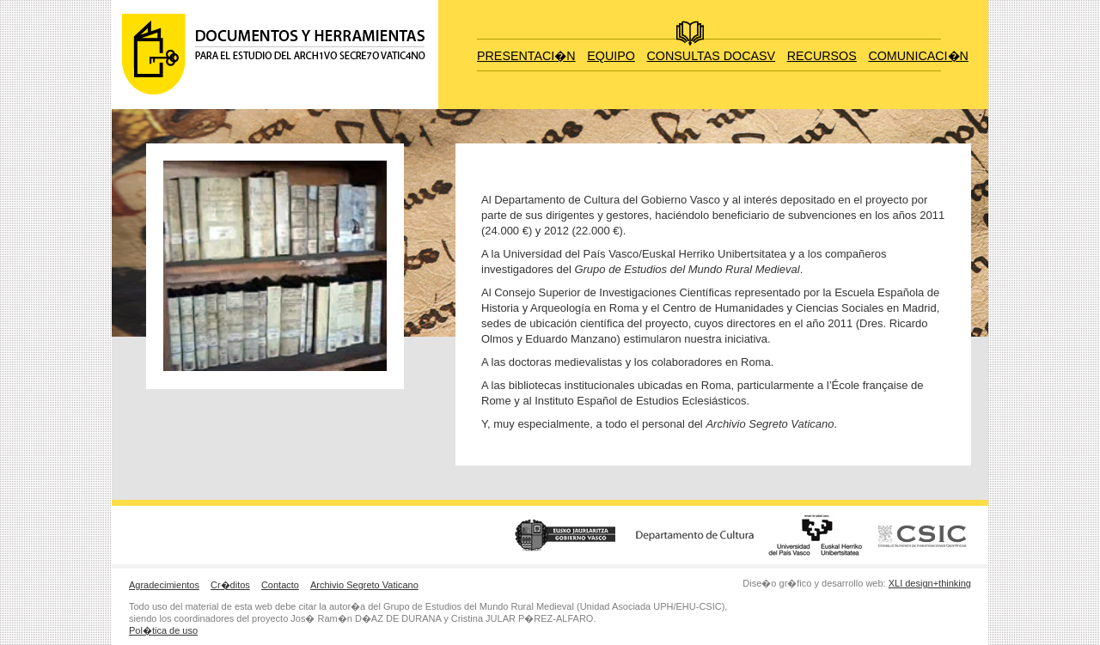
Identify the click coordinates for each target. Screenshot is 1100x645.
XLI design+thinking (930, 583)
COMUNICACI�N (918, 56)
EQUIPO (611, 56)
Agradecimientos (164, 585)
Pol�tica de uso (163, 630)
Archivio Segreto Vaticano (364, 585)
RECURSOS (822, 56)
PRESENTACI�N (526, 56)
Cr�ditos (230, 585)
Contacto (280, 585)
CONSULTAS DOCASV (711, 56)
